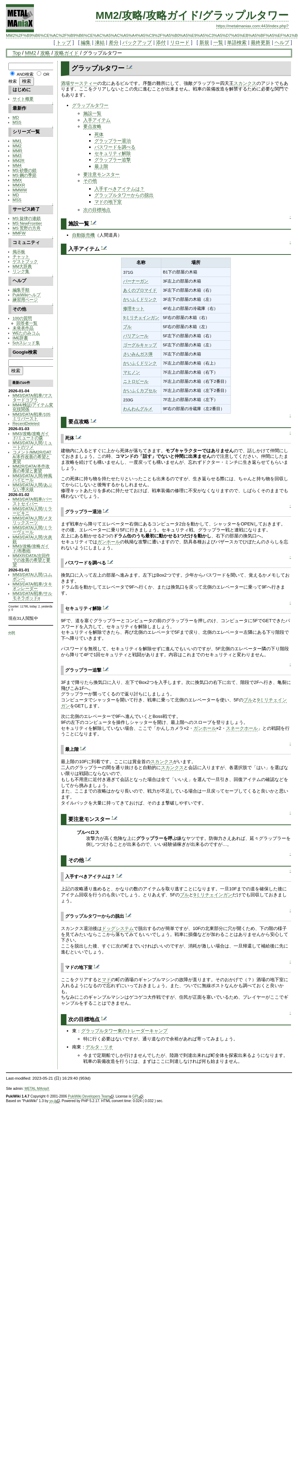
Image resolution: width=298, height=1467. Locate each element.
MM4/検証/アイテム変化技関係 (33, 407)
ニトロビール (135, 381)
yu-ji (54, 1101)
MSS (17, 122)
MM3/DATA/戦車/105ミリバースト (31, 416)
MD (16, 117)
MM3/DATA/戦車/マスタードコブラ (32, 397)
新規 (204, 42)
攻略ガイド (66, 53)
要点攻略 (92, 126)
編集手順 (21, 289)
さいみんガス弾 (137, 354)
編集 (86, 42)
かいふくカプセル (140, 390)
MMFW (19, 233)
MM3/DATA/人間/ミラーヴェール (32, 529)
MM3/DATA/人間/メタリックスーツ (32, 520)
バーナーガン (135, 281)
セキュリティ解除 (112, 153)
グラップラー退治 (112, 140)
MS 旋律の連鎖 (27, 218)
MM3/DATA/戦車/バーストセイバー (32, 501)
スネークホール (242, 728)
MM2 (30, 53)
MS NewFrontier (27, 223)
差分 (114, 42)
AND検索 (25, 74)
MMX (17, 180)
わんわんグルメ (137, 408)
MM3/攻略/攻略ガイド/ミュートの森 (31, 435)
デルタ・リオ (99, 1047)
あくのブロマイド (140, 290)
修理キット (133, 308)
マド (106, 979)
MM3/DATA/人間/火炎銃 (32, 539)
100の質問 (22, 318)
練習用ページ (25, 299)
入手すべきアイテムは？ (119, 188)
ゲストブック (25, 261)
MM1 (17, 140)
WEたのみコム (26, 333)
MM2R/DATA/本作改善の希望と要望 (31, 468)
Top (17, 53)
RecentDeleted (26, 423)
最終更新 (260, 42)
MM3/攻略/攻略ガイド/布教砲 (31, 548)
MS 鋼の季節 (25, 175)
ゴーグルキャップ (140, 344)
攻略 (45, 53)
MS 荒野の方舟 (27, 228)
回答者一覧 (26, 323)
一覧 (218, 42)
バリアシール (135, 335)
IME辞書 (20, 337)
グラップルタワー (90, 105)
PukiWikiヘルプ (27, 294)
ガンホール (108, 541)
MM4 (17, 165)
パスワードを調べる (114, 147)
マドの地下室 (108, 201)
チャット (21, 256)
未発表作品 (23, 328)
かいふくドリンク (140, 299)
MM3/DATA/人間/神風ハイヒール (32, 477)
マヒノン (131, 372)
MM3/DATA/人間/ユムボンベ (32, 576)
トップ (63, 42)
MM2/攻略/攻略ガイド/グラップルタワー (192, 15)
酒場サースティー (79, 83)
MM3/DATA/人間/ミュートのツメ (32, 444)
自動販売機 (83, 235)
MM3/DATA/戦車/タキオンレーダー (32, 586)
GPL (137, 1096)
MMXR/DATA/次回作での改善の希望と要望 (31, 560)
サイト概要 (23, 98)
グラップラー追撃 (112, 159)
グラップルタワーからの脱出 (124, 195)
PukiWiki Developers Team (91, 1096)
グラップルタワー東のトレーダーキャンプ (124, 1030)
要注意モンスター (101, 174)
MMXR (19, 185)
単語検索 (237, 42)
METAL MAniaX (36, 1089)
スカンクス (245, 83)
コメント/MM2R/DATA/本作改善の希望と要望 (32, 456)
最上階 (101, 166)
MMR (17, 150)
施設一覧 (92, 113)
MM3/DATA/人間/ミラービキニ (32, 510)
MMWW (20, 190)
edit (11, 632)
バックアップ (137, 42)
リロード (180, 42)
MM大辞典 (22, 266)
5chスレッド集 (26, 342)
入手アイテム (97, 120)
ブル (127, 326)
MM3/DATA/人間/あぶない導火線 (32, 486)
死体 (99, 134)
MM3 (17, 155)
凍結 (100, 42)
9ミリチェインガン (141, 317)
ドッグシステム (118, 928)
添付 (161, 42)
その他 (90, 180)
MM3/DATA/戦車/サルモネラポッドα (32, 595)
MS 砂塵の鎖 (25, 170)
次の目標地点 (97, 209)
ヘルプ (282, 42)
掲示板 (19, 251)
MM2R (18, 160)
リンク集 (21, 271)
